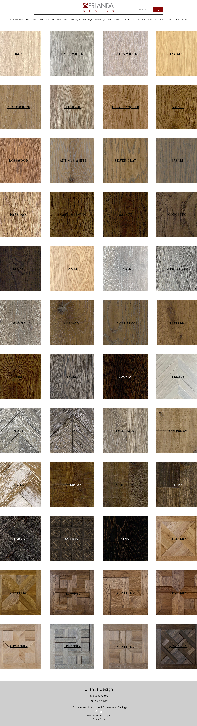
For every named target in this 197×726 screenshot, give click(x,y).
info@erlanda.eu (99, 695)
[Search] (143, 9)
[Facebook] (96, 711)
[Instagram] (101, 711)
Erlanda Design (98, 689)
